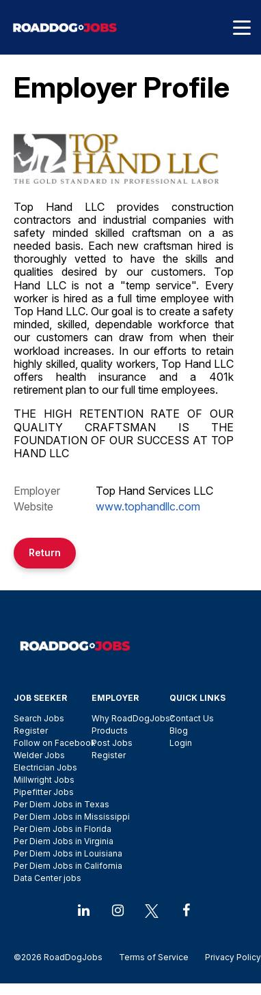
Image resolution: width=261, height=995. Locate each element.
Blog (178, 730)
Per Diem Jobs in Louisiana (68, 853)
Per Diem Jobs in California (68, 866)
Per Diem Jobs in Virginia (63, 841)
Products (110, 730)
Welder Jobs (39, 755)
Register (31, 730)
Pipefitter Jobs (44, 792)
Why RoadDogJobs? (133, 718)
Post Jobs (112, 743)
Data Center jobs (47, 878)
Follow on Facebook (55, 743)
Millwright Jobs (44, 780)
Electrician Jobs (45, 767)
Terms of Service (154, 957)
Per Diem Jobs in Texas (61, 804)
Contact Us (191, 718)
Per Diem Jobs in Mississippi (72, 816)
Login (180, 743)
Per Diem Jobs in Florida (62, 829)
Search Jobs (39, 718)
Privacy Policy (229, 957)
